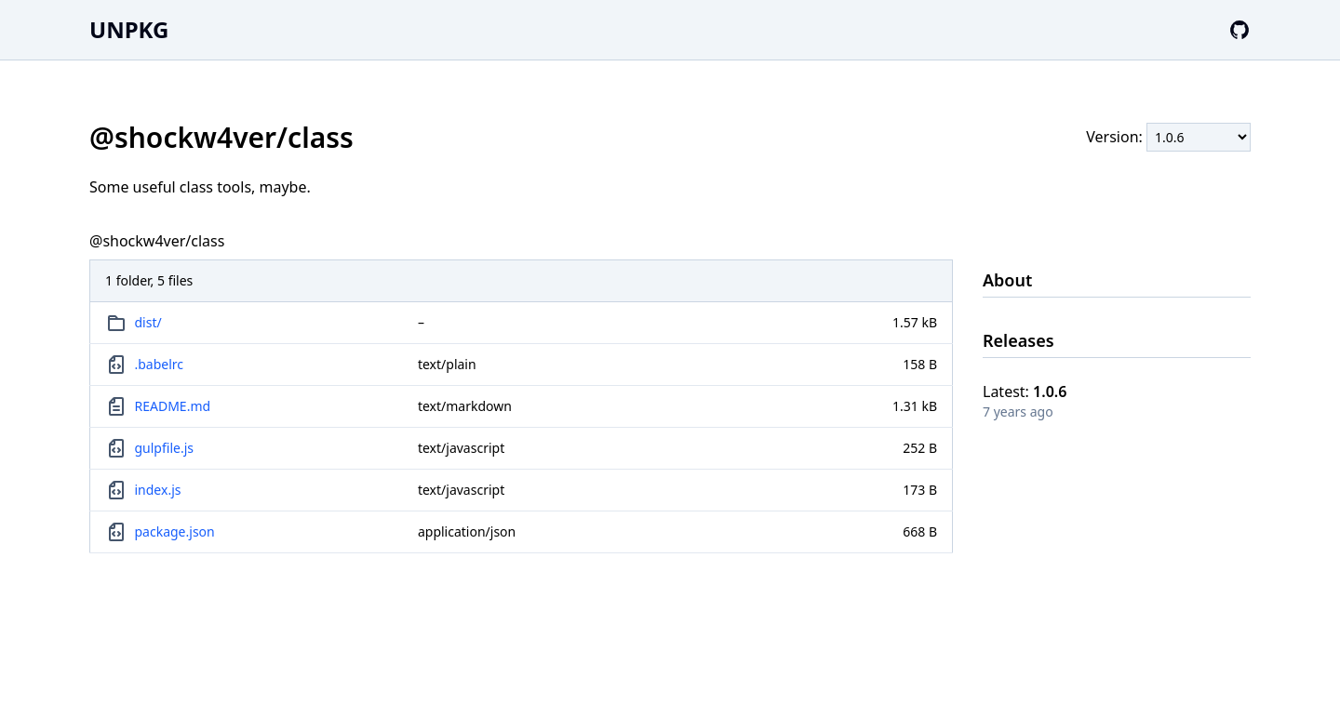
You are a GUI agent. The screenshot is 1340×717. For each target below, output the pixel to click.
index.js (158, 489)
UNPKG (128, 29)
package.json (175, 531)
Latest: (1024, 391)
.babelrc (159, 364)
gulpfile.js (164, 448)
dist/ (148, 322)
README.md (173, 406)
